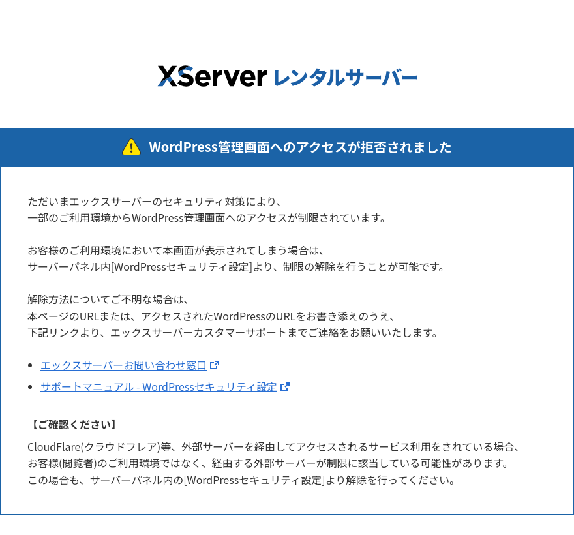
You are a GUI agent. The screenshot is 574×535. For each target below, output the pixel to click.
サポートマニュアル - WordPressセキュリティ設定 (158, 386)
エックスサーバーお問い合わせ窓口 (123, 365)
